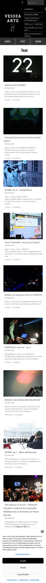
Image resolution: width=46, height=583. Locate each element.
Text (22, 41)
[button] (42, 531)
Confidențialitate (23, 580)
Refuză (23, 567)
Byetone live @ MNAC (31, 14)
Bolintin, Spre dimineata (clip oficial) (22, 399)
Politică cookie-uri (12, 580)
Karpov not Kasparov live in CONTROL (23, 294)
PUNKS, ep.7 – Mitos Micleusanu (21, 452)
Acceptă (23, 561)
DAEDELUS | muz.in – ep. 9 (18, 347)
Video (7, 41)
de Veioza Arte (9, 88)
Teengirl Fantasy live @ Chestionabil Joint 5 (31, 19)
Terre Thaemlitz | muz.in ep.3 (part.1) (22, 242)
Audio (38, 41)
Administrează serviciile (22, 554)
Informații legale (34, 580)
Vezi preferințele (23, 574)
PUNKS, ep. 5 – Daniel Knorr (33, 24)
